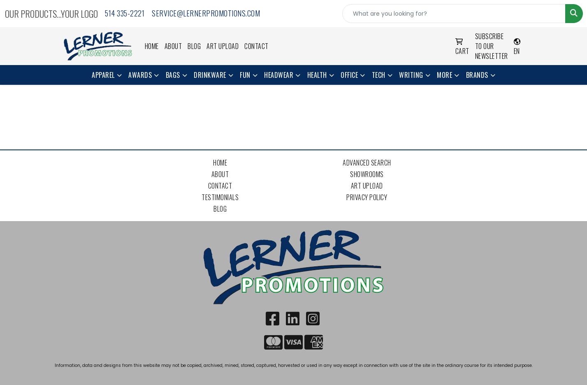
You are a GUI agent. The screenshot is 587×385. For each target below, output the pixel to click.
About (173, 46)
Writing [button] (411, 75)
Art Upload (222, 46)
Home (152, 46)
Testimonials (220, 197)
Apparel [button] (103, 75)
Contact (256, 46)
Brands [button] (477, 75)
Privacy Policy (366, 197)
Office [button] (349, 75)
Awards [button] (140, 75)
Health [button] (317, 75)
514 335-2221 (124, 13)
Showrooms (367, 174)
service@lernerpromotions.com (206, 13)
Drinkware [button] (210, 75)
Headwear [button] (278, 75)
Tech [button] (378, 75)
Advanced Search (367, 163)
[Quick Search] (454, 13)
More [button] (444, 75)
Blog (194, 46)
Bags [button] (173, 75)
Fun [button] (245, 75)
